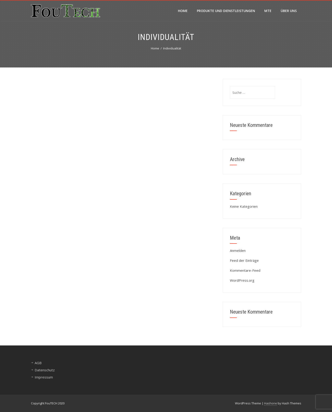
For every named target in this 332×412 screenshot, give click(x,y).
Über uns (289, 11)
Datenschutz (45, 370)
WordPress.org (242, 280)
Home (183, 11)
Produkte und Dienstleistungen (226, 11)
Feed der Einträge (244, 260)
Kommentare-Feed (245, 270)
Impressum (44, 377)
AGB (38, 362)
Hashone (270, 403)
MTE (267, 11)
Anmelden (238, 250)
